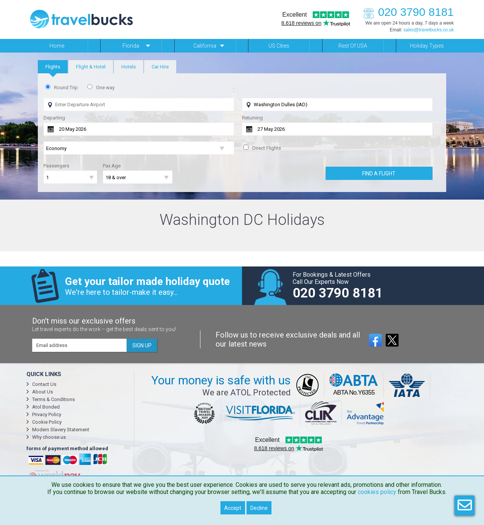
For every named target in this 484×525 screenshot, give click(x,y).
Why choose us (49, 437)
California (204, 46)
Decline (259, 508)
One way (105, 87)
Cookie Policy (47, 422)
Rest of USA (352, 46)
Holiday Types (427, 46)
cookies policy (377, 492)
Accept (232, 508)
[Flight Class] (139, 148)
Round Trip (66, 87)
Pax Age (112, 166)
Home (57, 46)
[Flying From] (138, 104)
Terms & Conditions (53, 399)
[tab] (53, 66)
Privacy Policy (46, 414)
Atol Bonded (46, 407)
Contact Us (44, 384)
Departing (54, 118)
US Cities (278, 46)
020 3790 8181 (406, 12)
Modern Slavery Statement (60, 429)
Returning (252, 118)
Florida (131, 46)
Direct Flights (266, 148)
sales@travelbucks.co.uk (428, 30)
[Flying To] (337, 104)
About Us (42, 392)
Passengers (56, 166)
